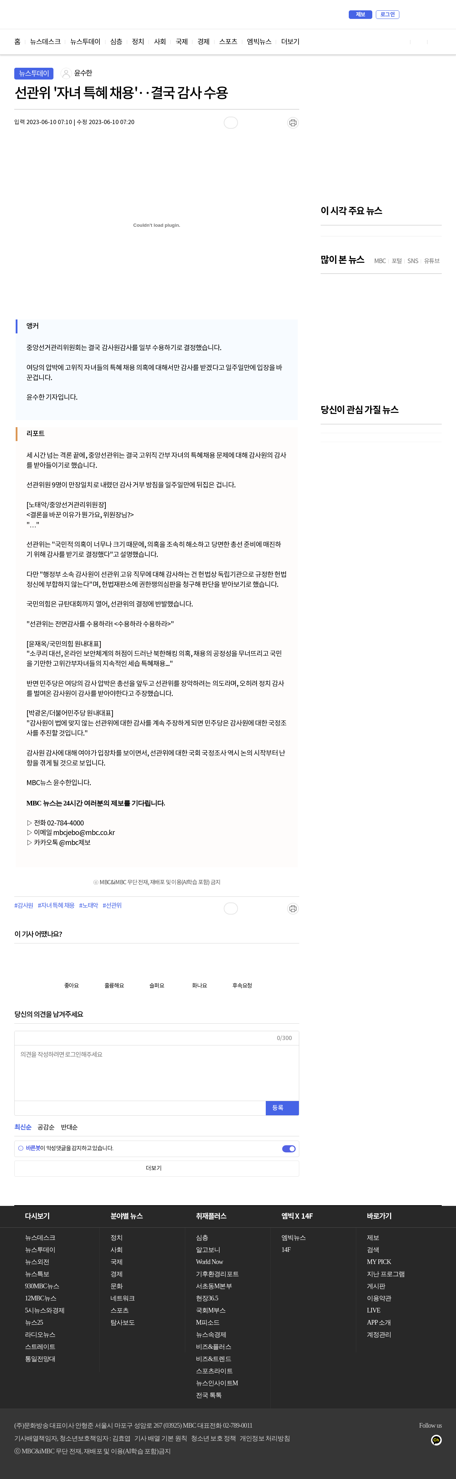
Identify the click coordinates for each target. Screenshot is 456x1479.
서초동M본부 (214, 1286)
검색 (408, 14)
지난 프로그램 (386, 1274)
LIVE (373, 1310)
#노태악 (88, 906)
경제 (203, 42)
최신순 (22, 1127)
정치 (138, 42)
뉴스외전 (37, 1261)
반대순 (69, 1127)
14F (285, 1249)
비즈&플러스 (213, 1346)
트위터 (396, 1441)
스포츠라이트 (214, 1371)
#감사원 (23, 906)
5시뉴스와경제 (44, 1310)
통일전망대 (40, 1358)
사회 (160, 42)
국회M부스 (211, 1310)
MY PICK (418, 14)
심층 (116, 42)
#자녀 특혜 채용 (56, 906)
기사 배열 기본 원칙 (160, 1438)
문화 (116, 1286)
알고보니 (208, 1249)
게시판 (376, 1286)
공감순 (45, 1127)
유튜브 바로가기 (402, 41)
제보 (361, 14)
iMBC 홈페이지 (434, 14)
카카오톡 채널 (439, 1441)
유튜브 (367, 1441)
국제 (182, 42)
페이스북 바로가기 (419, 41)
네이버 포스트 (424, 1441)
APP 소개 (379, 1322)
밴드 (410, 1441)
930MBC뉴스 (42, 1286)
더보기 (290, 42)
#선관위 (112, 906)
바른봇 (29, 1148)
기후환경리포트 (217, 1274)
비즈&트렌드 (213, 1358)
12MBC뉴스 (40, 1298)
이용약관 (379, 1298)
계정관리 (379, 1334)
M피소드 (207, 1322)
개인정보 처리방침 (265, 1438)
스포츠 (228, 42)
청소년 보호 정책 (213, 1438)
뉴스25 (34, 1322)
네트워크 (122, 1298)
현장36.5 (207, 1298)
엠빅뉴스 (259, 42)
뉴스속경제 (211, 1334)
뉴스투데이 (85, 42)
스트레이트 (40, 1346)
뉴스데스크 (45, 42)
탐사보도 (122, 1322)
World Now (209, 1261)
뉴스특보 (37, 1274)
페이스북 (382, 1441)
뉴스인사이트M (217, 1383)
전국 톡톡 (209, 1395)
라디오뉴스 (40, 1334)
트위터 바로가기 (436, 41)
